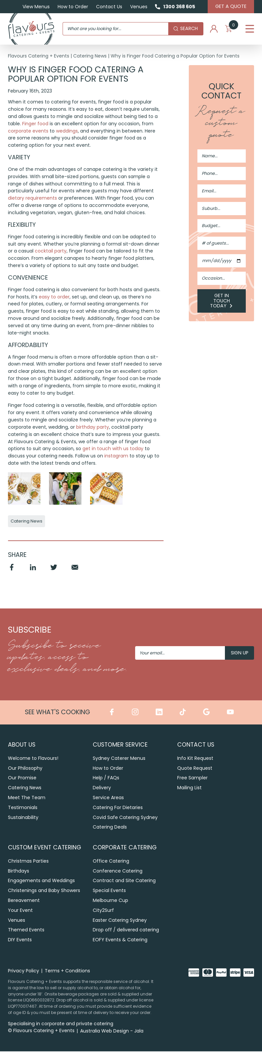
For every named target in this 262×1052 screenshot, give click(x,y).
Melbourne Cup (110, 900)
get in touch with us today (112, 449)
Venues (137, 6)
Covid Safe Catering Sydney (125, 818)
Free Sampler (192, 778)
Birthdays (18, 871)
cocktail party (51, 251)
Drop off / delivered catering (126, 930)
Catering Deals (110, 827)
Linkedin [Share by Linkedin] (33, 571)
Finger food (35, 124)
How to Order (72, 6)
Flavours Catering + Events (38, 56)
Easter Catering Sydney (120, 920)
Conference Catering (117, 871)
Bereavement (24, 900)
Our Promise (22, 778)
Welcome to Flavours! (33, 759)
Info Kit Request (195, 759)
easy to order (54, 297)
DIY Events (20, 940)
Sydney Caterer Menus (119, 759)
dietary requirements (32, 198)
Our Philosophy (25, 768)
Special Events (109, 891)
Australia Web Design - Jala (111, 1031)
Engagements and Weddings (41, 881)
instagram (116, 456)
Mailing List (189, 788)
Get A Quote (230, 6)
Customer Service (120, 745)
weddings (67, 131)
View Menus (35, 6)
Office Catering (111, 861)
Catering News (90, 56)
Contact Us (108, 6)
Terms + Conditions (67, 971)
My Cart (231, 29)
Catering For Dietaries (118, 808)
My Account (214, 29)
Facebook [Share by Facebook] (12, 571)
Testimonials (22, 808)
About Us (21, 745)
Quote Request (194, 768)
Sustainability (23, 818)
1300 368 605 (179, 6)
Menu (249, 28)
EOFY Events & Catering (120, 940)
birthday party (92, 427)
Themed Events (26, 930)
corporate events (28, 131)
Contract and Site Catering (124, 881)
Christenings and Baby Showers (44, 891)
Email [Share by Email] (75, 571)
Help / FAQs (106, 778)
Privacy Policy (23, 971)
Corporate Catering (125, 848)
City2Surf (103, 910)
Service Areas (108, 798)
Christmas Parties (28, 861)
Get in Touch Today (221, 300)
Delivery (102, 788)
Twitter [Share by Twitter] (54, 571)
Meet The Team (26, 798)
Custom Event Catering (44, 848)
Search (185, 28)
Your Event (20, 910)
